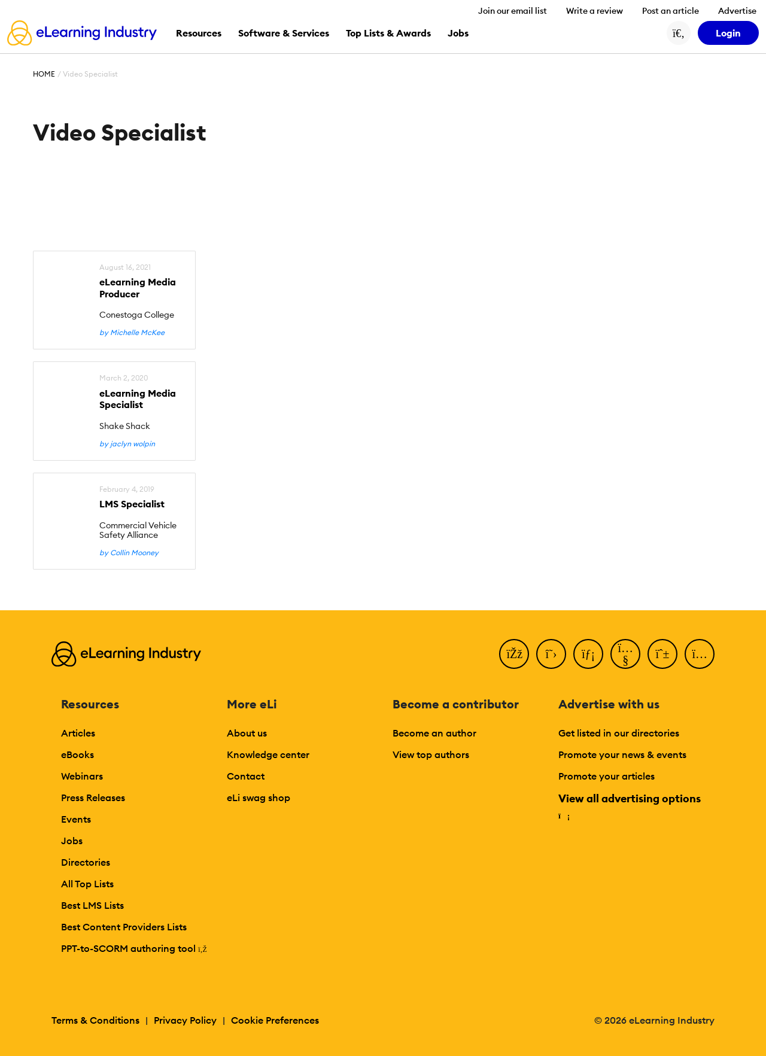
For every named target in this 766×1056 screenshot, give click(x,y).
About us (247, 733)
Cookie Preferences (275, 1020)
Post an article (670, 10)
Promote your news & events (622, 754)
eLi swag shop (258, 798)
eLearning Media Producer (137, 287)
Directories (85, 862)
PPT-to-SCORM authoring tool (134, 948)
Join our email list (512, 10)
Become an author (434, 733)
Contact (246, 776)
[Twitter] (551, 654)
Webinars (82, 776)
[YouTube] (625, 654)
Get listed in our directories (618, 733)
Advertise (737, 10)
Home (44, 73)
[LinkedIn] (588, 654)
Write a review (594, 10)
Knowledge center (268, 754)
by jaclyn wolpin (127, 444)
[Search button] (679, 33)
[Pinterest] (662, 654)
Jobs (72, 841)
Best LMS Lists (92, 905)
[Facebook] (514, 654)
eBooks (77, 754)
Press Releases (93, 798)
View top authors (431, 754)
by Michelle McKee (132, 332)
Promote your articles (606, 776)
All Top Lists (87, 884)
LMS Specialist (132, 504)
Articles (78, 733)
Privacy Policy (185, 1020)
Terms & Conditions (95, 1020)
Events (76, 819)
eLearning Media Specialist (137, 399)
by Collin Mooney (129, 553)
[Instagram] (700, 654)
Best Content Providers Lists (124, 927)
